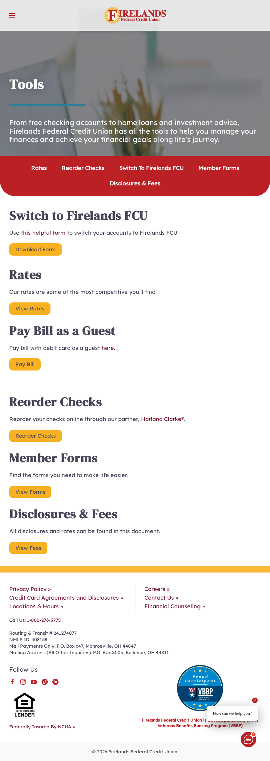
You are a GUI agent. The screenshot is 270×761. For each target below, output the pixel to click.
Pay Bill (24, 364)
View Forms (30, 491)
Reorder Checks (83, 168)
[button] (12, 15)
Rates (39, 168)
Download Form (35, 249)
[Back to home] (135, 15)
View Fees (28, 547)
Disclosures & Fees (135, 183)
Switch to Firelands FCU (151, 168)
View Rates (29, 308)
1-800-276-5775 (43, 620)
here (108, 347)
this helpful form (43, 232)
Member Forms (218, 168)
